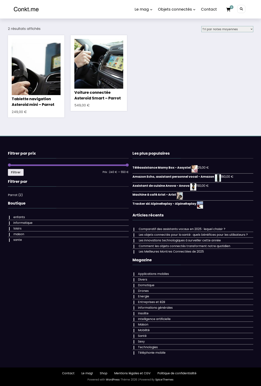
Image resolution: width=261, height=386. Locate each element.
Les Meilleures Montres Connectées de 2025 (171, 251)
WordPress (113, 379)
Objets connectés (176, 9)
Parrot (13, 195)
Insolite (143, 313)
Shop (103, 373)
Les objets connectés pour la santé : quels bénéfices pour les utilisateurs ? (193, 235)
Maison (143, 324)
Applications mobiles (153, 274)
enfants (19, 217)
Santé (142, 336)
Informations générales (155, 307)
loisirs (17, 228)
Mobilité (144, 330)
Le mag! (87, 373)
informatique (22, 223)
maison (18, 234)
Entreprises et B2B (151, 302)
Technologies (148, 347)
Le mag (143, 9)
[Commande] (227, 29)
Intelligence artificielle (154, 319)
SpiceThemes (164, 379)
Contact (209, 9)
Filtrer (16, 172)
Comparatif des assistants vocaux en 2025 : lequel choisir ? (182, 229)
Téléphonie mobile (152, 352)
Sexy (141, 341)
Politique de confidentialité (176, 373)
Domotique (146, 285)
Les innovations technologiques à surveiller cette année (180, 240)
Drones (143, 291)
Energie (143, 296)
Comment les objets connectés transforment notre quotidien (184, 246)
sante (17, 240)
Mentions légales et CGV (132, 373)
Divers (142, 279)
